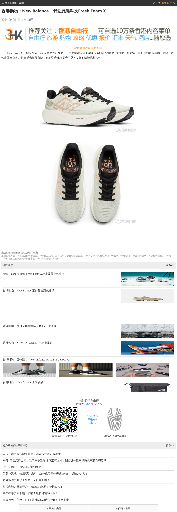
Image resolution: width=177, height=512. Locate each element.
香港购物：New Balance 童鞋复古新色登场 (28, 290)
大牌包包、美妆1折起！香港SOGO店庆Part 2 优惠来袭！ (37, 499)
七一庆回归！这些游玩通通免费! (22, 467)
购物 (13, 3)
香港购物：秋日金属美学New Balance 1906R (29, 326)
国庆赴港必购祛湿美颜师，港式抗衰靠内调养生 (32, 453)
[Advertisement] (88, 240)
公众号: (163, 3)
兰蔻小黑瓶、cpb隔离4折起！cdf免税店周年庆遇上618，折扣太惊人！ (45, 473)
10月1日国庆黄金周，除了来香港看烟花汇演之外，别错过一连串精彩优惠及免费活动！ (56, 460)
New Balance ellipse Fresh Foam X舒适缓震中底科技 (33, 273)
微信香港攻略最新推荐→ (89, 47)
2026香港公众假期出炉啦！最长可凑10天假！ (30, 493)
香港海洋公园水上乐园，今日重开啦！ (26, 480)
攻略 (21, 3)
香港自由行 (25, 19)
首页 (4, 3)
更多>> (170, 265)
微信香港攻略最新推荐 (15, 445)
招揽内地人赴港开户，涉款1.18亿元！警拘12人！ (33, 486)
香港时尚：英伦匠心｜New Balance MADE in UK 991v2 (36, 359)
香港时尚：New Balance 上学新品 (23, 382)
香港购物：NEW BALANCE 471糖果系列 (28, 342)
